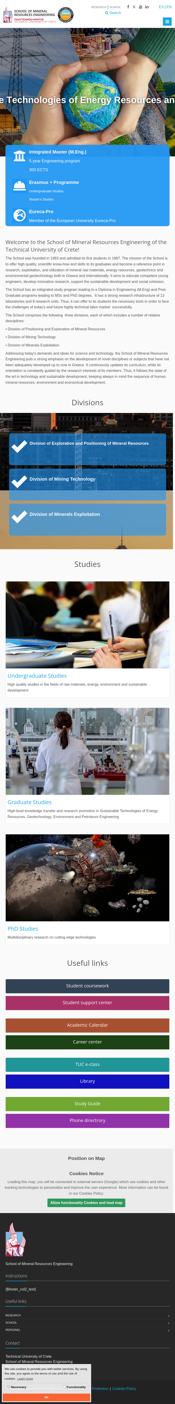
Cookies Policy (124, 1389)
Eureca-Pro (41, 211)
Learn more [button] (25, 1378)
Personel (12, 1330)
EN (169, 7)
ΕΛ (161, 7)
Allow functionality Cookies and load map (86, 1203)
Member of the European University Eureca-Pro (72, 220)
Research (99, 7)
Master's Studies (41, 199)
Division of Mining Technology (62, 479)
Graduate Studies (30, 802)
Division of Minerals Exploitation (65, 514)
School (115, 7)
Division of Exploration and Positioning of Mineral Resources (89, 443)
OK (46, 1397)
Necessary (16, 1387)
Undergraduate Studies (46, 191)
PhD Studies (23, 928)
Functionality (74, 1387)
